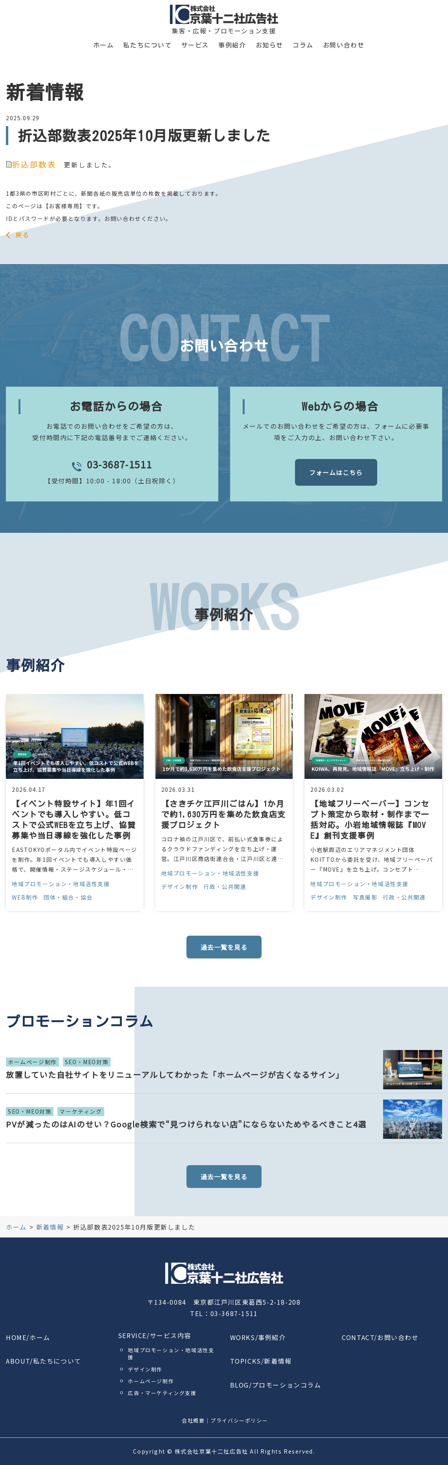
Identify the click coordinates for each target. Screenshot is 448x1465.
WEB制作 (25, 897)
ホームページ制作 (32, 1062)
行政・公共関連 (224, 886)
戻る (22, 235)
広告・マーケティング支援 (162, 1393)
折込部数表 (31, 164)
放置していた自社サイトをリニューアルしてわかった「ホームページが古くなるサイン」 (175, 1074)
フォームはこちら (336, 472)
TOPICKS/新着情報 (261, 1361)
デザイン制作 (179, 886)
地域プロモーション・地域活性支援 (61, 884)
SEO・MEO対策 (87, 1062)
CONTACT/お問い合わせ (380, 1337)
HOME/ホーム (28, 1337)
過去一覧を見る (224, 947)
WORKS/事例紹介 (258, 1337)
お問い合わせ (344, 45)
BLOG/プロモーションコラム (275, 1385)
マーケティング (80, 1111)
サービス (195, 45)
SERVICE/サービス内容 (154, 1335)
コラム (303, 45)
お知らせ (269, 45)
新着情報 (50, 1227)
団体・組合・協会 (68, 897)
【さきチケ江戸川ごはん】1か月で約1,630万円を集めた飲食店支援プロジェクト (223, 814)
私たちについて (147, 45)
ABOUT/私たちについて (43, 1361)
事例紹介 (232, 45)
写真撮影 (365, 897)
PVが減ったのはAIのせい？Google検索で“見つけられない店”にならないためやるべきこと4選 (186, 1124)
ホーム (103, 45)
